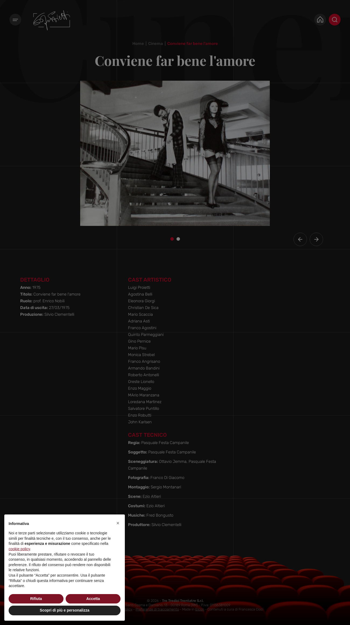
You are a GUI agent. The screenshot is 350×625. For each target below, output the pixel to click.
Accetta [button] (93, 598)
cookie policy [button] (19, 549)
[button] (118, 523)
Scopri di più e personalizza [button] (64, 610)
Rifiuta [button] (36, 598)
